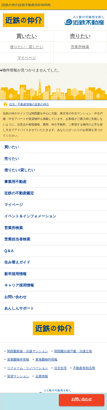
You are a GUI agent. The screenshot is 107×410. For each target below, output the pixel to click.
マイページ (26, 57)
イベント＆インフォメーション (30, 216)
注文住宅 (60, 368)
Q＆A (9, 251)
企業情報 (41, 376)
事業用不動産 (15, 182)
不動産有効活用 (84, 368)
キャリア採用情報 (19, 285)
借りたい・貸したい (26, 47)
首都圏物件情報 (18, 359)
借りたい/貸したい (19, 170)
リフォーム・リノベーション (27, 368)
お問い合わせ (15, 297)
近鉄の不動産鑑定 (19, 193)
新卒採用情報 (15, 274)
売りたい (80, 36)
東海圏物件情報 (46, 359)
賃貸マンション (18, 376)
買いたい (26, 36)
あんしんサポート (19, 308)
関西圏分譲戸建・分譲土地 (73, 351)
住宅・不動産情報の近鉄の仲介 (29, 104)
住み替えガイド (17, 262)
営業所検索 (80, 47)
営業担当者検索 (17, 239)
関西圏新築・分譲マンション (27, 351)
